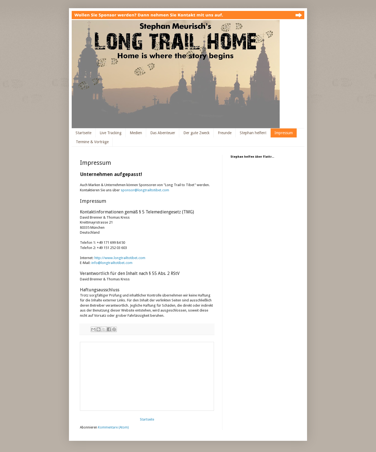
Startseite (83, 133)
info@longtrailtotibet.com (111, 263)
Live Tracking (111, 133)
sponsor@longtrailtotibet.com (145, 190)
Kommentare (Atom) (113, 427)
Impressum (283, 133)
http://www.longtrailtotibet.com (119, 258)
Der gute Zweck (196, 133)
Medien (136, 133)
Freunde (225, 133)
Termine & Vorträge (92, 142)
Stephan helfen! (253, 133)
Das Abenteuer (162, 133)
